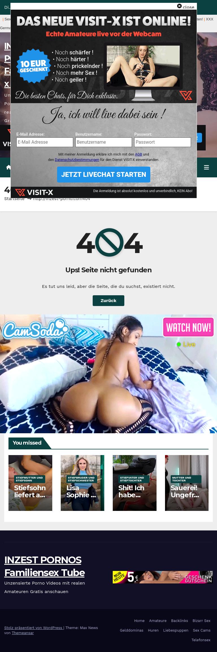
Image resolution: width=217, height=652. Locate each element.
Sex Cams (202, 630)
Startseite (14, 198)
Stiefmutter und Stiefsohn (29, 479)
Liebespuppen (175, 630)
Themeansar (23, 633)
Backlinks (179, 621)
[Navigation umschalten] (206, 167)
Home (139, 621)
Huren (153, 630)
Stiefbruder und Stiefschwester (81, 479)
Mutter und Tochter (181, 479)
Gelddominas (131, 630)
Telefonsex (201, 640)
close (188, 7)
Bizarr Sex (201, 621)
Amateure (158, 621)
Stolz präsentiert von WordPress (33, 628)
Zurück (108, 300)
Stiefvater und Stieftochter (132, 479)
